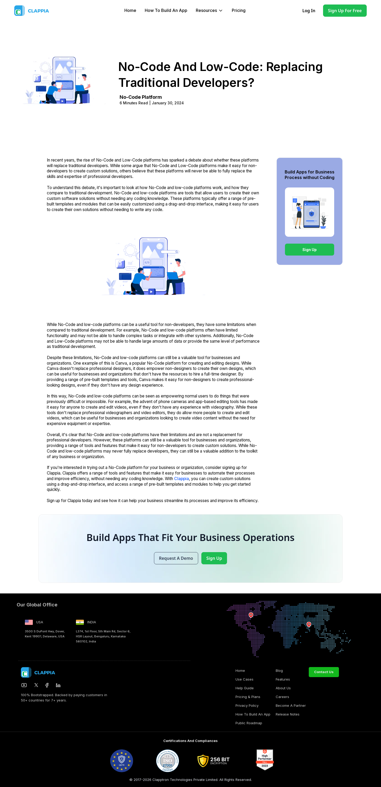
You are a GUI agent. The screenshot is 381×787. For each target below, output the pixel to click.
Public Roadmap (248, 723)
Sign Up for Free (345, 11)
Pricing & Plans (247, 697)
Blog (279, 670)
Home (130, 10)
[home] (43, 10)
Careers (282, 697)
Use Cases (244, 679)
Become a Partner (291, 705)
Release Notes (288, 714)
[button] (210, 11)
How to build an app (166, 10)
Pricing (239, 10)
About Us (283, 688)
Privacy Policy (246, 705)
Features (283, 679)
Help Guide (244, 688)
